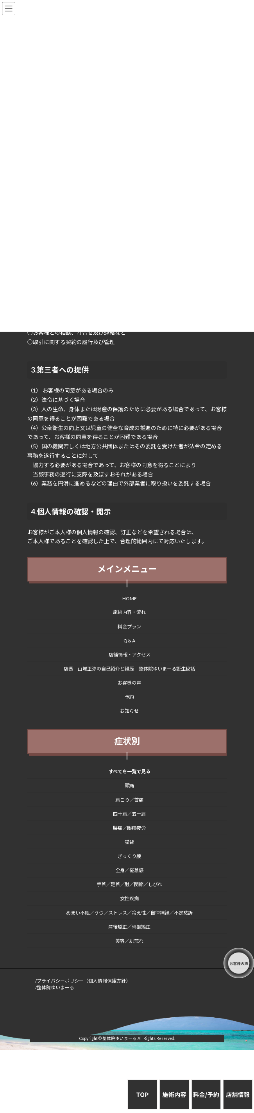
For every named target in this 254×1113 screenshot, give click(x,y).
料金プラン (129, 627)
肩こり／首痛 (129, 800)
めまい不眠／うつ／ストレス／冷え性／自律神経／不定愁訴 (129, 913)
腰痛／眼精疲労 (129, 828)
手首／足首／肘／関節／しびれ (129, 885)
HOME (129, 599)
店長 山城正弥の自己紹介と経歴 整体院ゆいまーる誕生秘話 (129, 669)
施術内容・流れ (129, 612)
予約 (129, 697)
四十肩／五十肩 (129, 814)
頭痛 (129, 786)
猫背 (129, 842)
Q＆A (129, 641)
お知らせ (129, 711)
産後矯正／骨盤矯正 (129, 927)
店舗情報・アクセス (129, 655)
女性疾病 (129, 899)
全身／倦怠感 (129, 870)
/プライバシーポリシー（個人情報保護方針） (83, 981)
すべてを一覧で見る (129, 772)
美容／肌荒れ (129, 941)
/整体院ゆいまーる (54, 987)
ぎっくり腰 (129, 856)
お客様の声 (129, 683)
